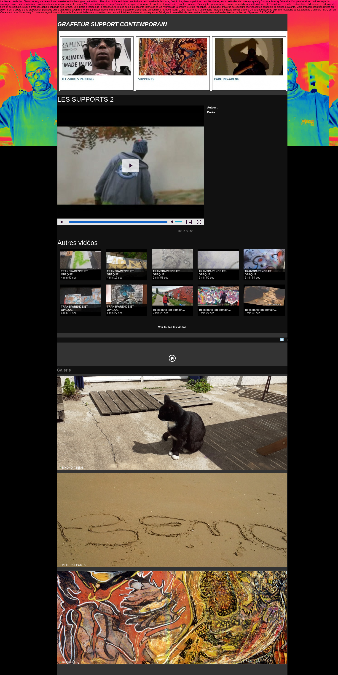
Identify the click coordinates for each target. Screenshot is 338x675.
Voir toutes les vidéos (172, 327)
